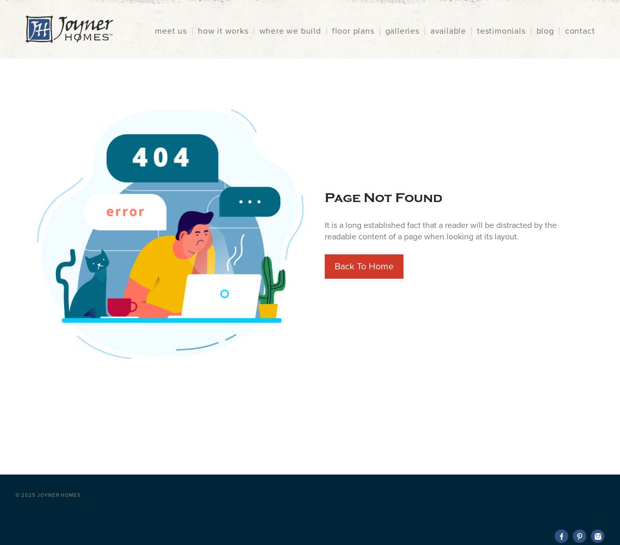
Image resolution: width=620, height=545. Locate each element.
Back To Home (364, 266)
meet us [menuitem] (171, 31)
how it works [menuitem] (223, 31)
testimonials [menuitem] (501, 31)
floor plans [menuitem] (353, 31)
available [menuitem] (448, 31)
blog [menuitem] (545, 31)
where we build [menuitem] (290, 31)
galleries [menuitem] (402, 31)
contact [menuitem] (580, 31)
